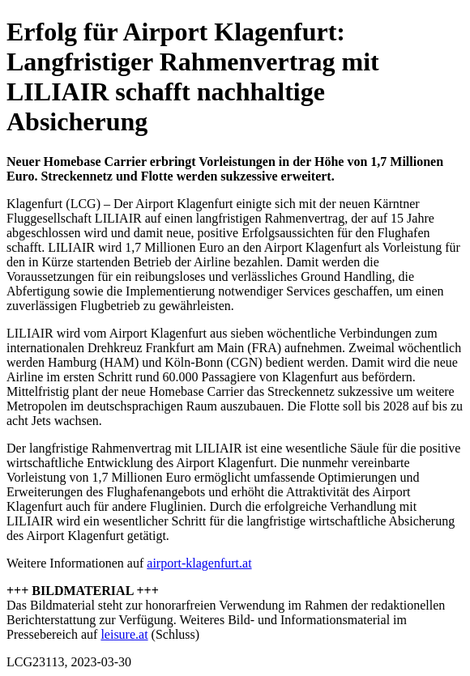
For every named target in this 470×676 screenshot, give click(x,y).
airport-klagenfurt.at (199, 563)
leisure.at (123, 634)
